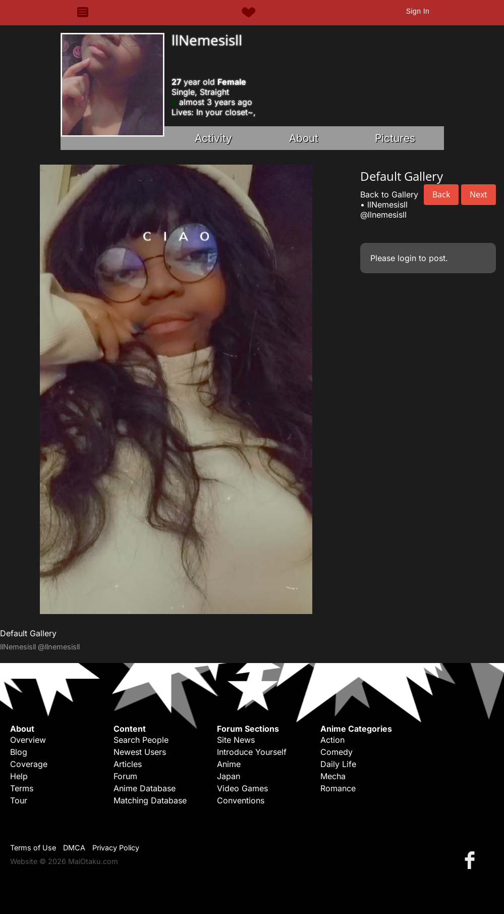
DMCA (74, 847)
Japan (228, 776)
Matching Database (150, 800)
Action (332, 740)
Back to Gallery (389, 194)
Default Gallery (28, 633)
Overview (28, 740)
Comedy (336, 752)
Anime (229, 764)
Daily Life (338, 764)
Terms (21, 788)
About (303, 138)
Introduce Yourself (252, 752)
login (407, 258)
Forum (125, 776)
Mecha (333, 776)
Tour (18, 800)
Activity (213, 138)
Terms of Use (33, 847)
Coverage (28, 764)
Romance (338, 788)
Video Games (242, 788)
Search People (141, 740)
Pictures (395, 138)
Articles (128, 764)
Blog (18, 752)
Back (441, 194)
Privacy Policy (115, 847)
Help (19, 776)
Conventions (240, 800)
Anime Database (145, 788)
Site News (236, 740)
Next (478, 194)
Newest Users (140, 752)
